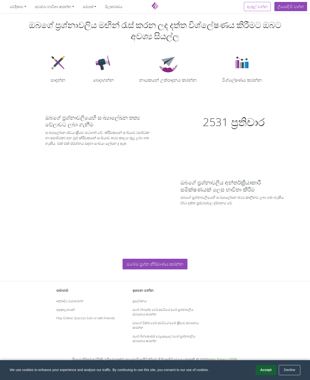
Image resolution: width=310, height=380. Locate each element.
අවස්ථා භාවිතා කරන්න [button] (53, 6)
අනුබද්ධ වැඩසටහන (70, 301)
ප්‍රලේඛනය (139, 301)
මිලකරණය (113, 6)
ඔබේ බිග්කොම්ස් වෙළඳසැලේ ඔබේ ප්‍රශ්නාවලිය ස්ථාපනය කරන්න (163, 338)
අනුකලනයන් (65, 309)
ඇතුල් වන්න (257, 6)
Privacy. (222, 359)
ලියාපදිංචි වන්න (291, 6)
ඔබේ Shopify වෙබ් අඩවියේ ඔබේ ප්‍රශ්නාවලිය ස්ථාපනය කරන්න (162, 312)
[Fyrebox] (155, 6)
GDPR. (233, 359)
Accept (266, 370)
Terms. (211, 359)
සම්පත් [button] (88, 6)
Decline (289, 370)
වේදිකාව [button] (16, 6)
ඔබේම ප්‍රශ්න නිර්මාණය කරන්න (155, 264)
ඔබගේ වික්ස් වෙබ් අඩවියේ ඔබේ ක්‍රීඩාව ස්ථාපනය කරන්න (165, 325)
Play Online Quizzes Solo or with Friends (85, 318)
